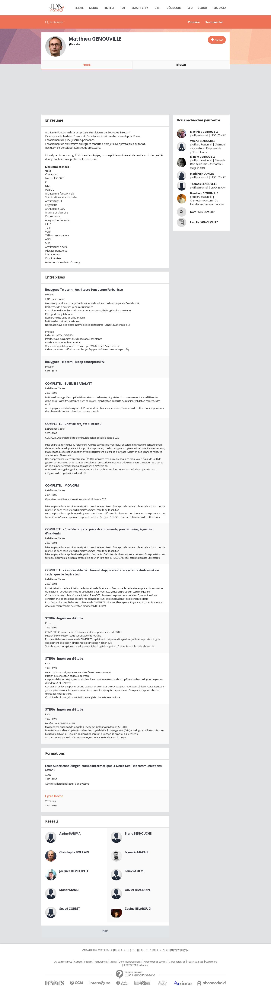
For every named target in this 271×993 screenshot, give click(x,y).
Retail (79, 8)
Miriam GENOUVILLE (202, 156)
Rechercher (56, 22)
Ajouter (219, 39)
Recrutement (101, 961)
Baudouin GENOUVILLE (204, 193)
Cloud (202, 8)
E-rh (158, 8)
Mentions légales (177, 961)
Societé (113, 961)
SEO (190, 8)
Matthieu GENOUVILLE (204, 131)
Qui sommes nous (63, 961)
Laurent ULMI (134, 871)
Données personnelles (130, 961)
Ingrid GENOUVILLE (202, 173)
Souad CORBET (69, 909)
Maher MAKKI (68, 890)
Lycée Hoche (54, 796)
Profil (87, 65)
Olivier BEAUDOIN (137, 890)
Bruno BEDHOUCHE (138, 833)
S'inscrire (193, 22)
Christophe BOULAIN (74, 852)
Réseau (181, 65)
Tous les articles (195, 961)
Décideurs (174, 8)
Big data (219, 8)
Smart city (140, 8)
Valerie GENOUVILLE (202, 141)
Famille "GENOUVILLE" (204, 222)
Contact (78, 961)
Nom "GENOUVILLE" (202, 212)
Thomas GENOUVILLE (203, 184)
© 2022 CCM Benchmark (135, 965)
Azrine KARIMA (70, 833)
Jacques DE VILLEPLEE (74, 871)
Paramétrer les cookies (155, 961)
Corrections (211, 961)
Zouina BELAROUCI (138, 909)
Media (93, 8)
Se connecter (214, 22)
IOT (123, 8)
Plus (105, 931)
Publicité (88, 961)
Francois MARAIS (136, 852)
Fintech (109, 8)
